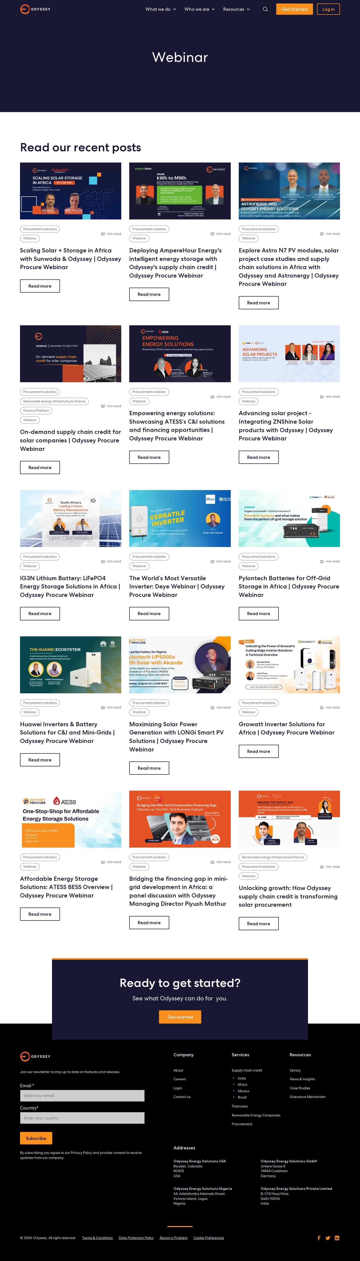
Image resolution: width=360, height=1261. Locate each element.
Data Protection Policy (136, 1238)
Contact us (182, 1096)
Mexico (243, 1091)
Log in (328, 9)
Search (270, 3)
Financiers (240, 1106)
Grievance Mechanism (308, 1096)
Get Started (295, 9)
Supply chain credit (247, 1070)
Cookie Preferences (209, 1238)
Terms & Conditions (97, 1238)
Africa (242, 1084)
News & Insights (302, 1079)
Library (295, 1070)
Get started (180, 1017)
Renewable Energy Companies (256, 1115)
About (178, 1070)
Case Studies (300, 1088)
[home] (35, 9)
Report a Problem (174, 1238)
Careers (180, 1079)
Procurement (242, 1124)
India (242, 1078)
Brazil (242, 1097)
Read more (40, 286)
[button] (161, 9)
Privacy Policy (81, 1152)
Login (178, 1088)
